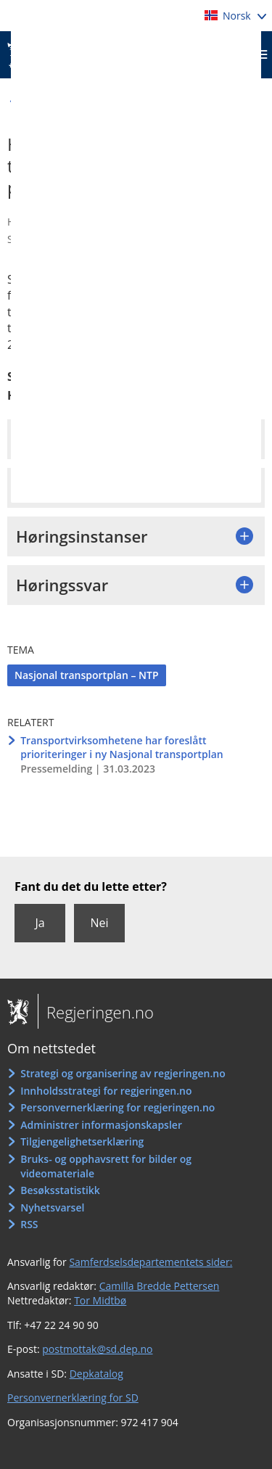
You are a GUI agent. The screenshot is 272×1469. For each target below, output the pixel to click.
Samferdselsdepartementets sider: (150, 1262)
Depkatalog (96, 1373)
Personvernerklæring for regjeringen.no (117, 1107)
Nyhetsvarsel (52, 1207)
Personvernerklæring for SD (73, 1397)
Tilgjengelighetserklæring (82, 1141)
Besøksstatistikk (60, 1190)
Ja (39, 923)
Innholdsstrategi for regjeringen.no (105, 1091)
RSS (29, 1224)
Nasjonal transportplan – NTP (87, 675)
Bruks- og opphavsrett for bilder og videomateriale (105, 1166)
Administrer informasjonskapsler (101, 1125)
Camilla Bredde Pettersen (159, 1286)
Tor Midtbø (100, 1300)
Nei (99, 923)
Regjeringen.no (96, 1012)
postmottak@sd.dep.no (97, 1349)
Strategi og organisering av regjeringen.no (123, 1073)
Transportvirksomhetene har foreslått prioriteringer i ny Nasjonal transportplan (121, 747)
